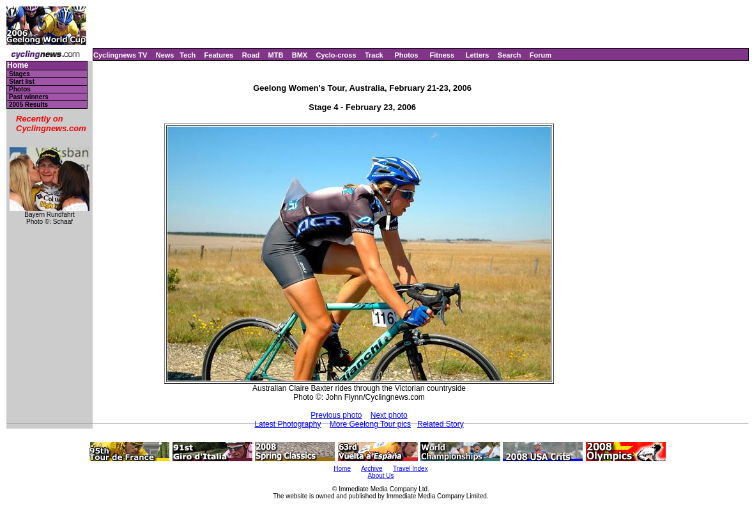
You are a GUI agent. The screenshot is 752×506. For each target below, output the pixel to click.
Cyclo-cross (336, 55)
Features (219, 55)
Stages (19, 73)
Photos (406, 55)
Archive (371, 468)
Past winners (29, 96)
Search (509, 55)
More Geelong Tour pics (370, 424)
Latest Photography (287, 424)
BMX (299, 55)
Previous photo (336, 415)
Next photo (389, 415)
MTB (276, 55)
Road (251, 55)
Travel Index (410, 468)
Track (374, 55)
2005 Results (28, 104)
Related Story (440, 424)
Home (17, 65)
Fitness (441, 55)
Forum (540, 55)
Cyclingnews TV (120, 55)
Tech (188, 55)
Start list (22, 81)
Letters (477, 55)
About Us (380, 475)
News (165, 55)
